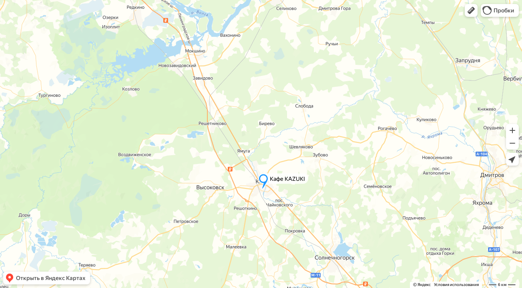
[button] (471, 10)
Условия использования (456, 284)
